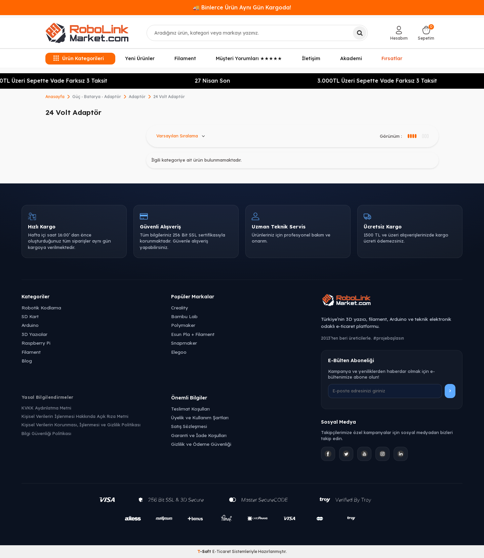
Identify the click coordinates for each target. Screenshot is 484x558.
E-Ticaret (221, 551)
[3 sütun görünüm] (411, 136)
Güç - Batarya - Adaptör (96, 96)
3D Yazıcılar (34, 334)
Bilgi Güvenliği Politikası (46, 433)
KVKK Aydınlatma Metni (46, 408)
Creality (179, 307)
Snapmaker (184, 343)
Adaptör (137, 96)
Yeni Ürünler (140, 58)
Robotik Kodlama (41, 307)
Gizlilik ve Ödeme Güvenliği (201, 444)
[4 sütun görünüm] (425, 136)
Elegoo (179, 352)
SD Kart (30, 316)
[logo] (87, 33)
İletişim (311, 58)
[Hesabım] (399, 33)
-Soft (204, 551)
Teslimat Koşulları (190, 409)
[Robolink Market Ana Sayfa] (391, 301)
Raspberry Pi (36, 343)
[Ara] (359, 33)
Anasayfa (55, 96)
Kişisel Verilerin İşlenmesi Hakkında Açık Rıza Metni (75, 416)
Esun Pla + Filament (192, 334)
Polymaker (183, 325)
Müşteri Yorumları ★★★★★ (249, 58)
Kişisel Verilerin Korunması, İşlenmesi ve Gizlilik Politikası (81, 424)
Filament (185, 58)
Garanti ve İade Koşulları (199, 435)
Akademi (351, 58)
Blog (27, 360)
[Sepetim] (426, 33)
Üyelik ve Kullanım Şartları (200, 417)
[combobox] (257, 33)
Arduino (30, 325)
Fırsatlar (391, 58)
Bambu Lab (184, 316)
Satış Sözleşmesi (189, 426)
